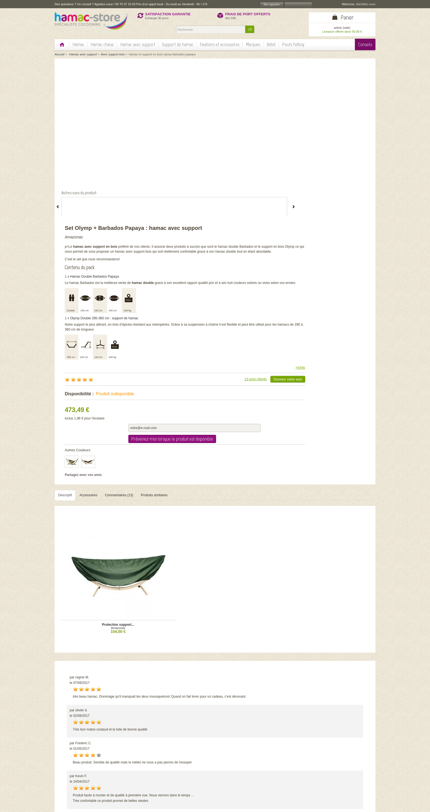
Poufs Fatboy (293, 44)
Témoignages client (181, 770)
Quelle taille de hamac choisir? (297, 766)
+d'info (364, 222)
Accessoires (88, 335)
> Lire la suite (80, 767)
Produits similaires (154, 335)
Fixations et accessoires (219, 44)
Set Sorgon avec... (175, 662)
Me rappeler (272, 4)
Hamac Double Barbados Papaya (248, 126)
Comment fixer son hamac (294, 757)
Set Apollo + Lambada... (254, 662)
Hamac (78, 44)
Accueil (59, 54)
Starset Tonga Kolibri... (334, 662)
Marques (253, 44)
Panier (347, 17)
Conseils (365, 44)
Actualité (173, 775)
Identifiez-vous (365, 4)
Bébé (271, 44)
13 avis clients (319, 233)
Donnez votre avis (351, 234)
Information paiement (344, 778)
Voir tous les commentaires (343, 561)
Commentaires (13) (119, 335)
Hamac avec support (137, 44)
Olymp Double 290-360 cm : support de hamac (258, 172)
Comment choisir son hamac (296, 753)
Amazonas (228, 76)
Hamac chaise (102, 44)
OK (250, 29)
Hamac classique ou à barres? (297, 762)
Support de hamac (177, 44)
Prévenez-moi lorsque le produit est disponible (336, 275)
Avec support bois (113, 54)
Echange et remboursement (349, 782)
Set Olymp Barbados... (95, 662)
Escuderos (175, 665)
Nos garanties (177, 766)
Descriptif (65, 335)
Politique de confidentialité (186, 762)
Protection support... (96, 425)
